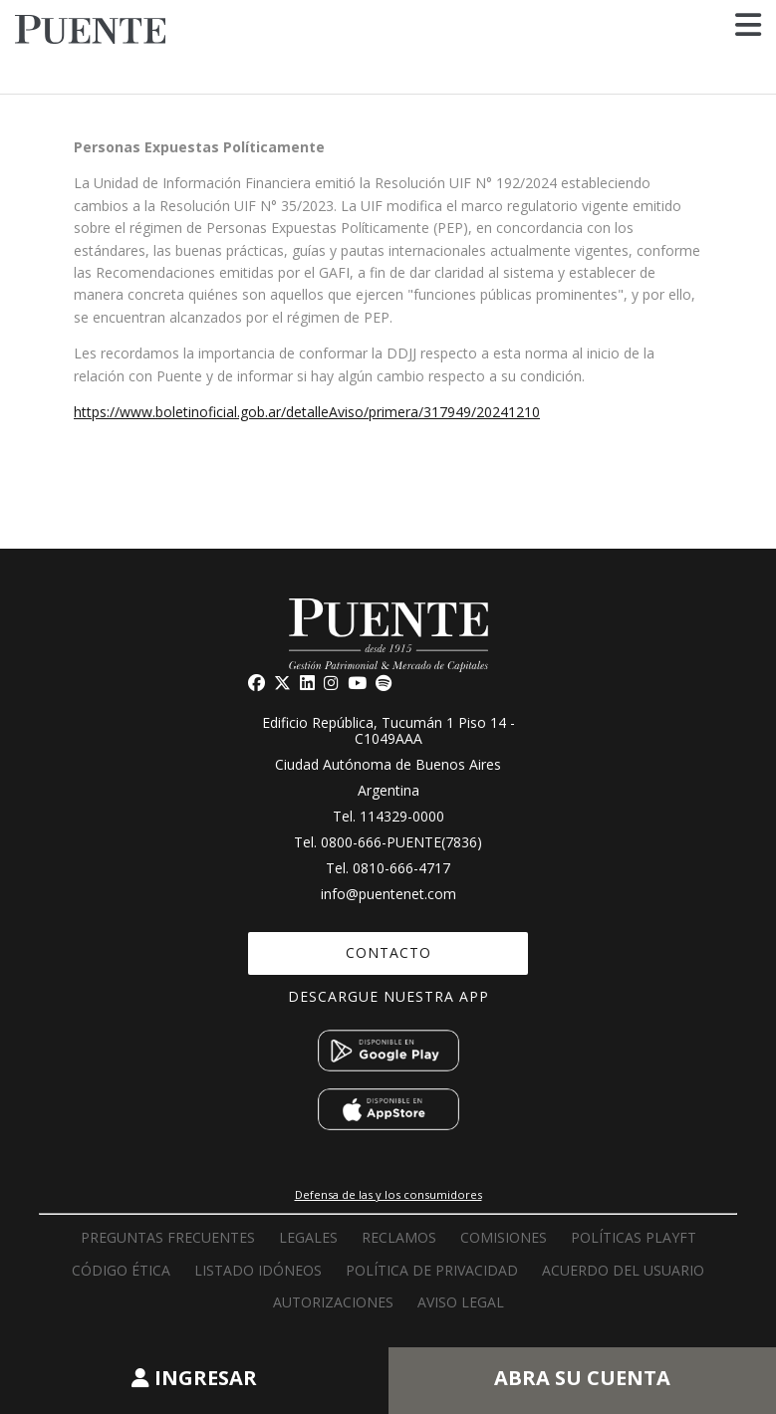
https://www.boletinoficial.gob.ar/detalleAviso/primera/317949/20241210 (307, 411)
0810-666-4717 (401, 867)
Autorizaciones (333, 1302)
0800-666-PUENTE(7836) (401, 841)
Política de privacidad (432, 1270)
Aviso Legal (460, 1302)
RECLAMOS (399, 1237)
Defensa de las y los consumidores (388, 1194)
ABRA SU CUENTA (582, 1377)
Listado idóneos (258, 1270)
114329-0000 (402, 816)
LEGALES (308, 1237)
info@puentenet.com (388, 893)
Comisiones (503, 1237)
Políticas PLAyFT (633, 1237)
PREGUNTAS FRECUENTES (168, 1237)
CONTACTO (388, 952)
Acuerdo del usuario (623, 1270)
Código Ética (121, 1270)
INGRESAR (194, 1377)
